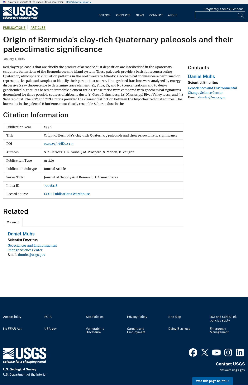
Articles (38, 28)
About (172, 15)
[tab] (12, 222)
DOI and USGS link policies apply (223, 318)
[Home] (20, 18)
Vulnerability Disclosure (95, 330)
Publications (14, 28)
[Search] (241, 15)
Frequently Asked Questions (223, 9)
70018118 (50, 186)
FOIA (48, 317)
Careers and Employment (136, 330)
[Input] (220, 15)
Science (105, 15)
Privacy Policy (137, 317)
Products (123, 15)
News (140, 15)
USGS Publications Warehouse (67, 194)
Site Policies (94, 317)
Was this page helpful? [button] (212, 381)
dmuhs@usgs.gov (31, 255)
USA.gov (50, 329)
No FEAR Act (12, 329)
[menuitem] (104, 13)
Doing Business (179, 329)
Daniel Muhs (21, 233)
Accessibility (12, 317)
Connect (156, 15)
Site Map (174, 317)
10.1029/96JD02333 (58, 144)
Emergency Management (219, 330)
